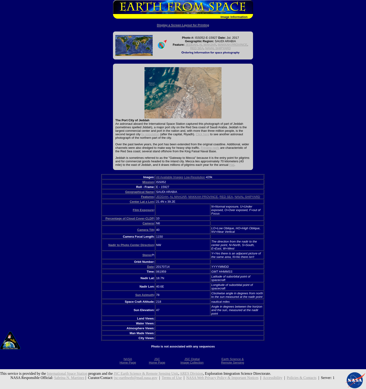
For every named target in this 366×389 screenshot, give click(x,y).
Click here (202, 134)
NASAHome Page (128, 360)
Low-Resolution (194, 177)
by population (150, 134)
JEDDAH (192, 44)
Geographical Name (139, 192)
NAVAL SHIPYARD (218, 48)
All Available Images (169, 177)
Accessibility (272, 378)
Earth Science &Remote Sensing (232, 360)
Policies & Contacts (302, 378)
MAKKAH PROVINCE (232, 44)
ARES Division (191, 373)
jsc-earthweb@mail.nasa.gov (135, 378)
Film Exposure (143, 210)
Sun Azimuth (144, 295)
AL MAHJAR (207, 44)
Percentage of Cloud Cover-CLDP (130, 218)
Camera (148, 223)
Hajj (231, 165)
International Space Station (67, 373)
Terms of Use (172, 378)
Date (150, 266)
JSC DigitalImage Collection (192, 360)
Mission (148, 182)
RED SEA (197, 48)
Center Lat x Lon (142, 201)
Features (147, 196)
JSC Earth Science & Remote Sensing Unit (146, 373)
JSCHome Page (157, 360)
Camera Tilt (145, 230)
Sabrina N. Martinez (69, 378)
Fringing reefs (210, 147)
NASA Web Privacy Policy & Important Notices (222, 378)
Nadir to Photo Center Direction (131, 245)
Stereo (147, 255)
